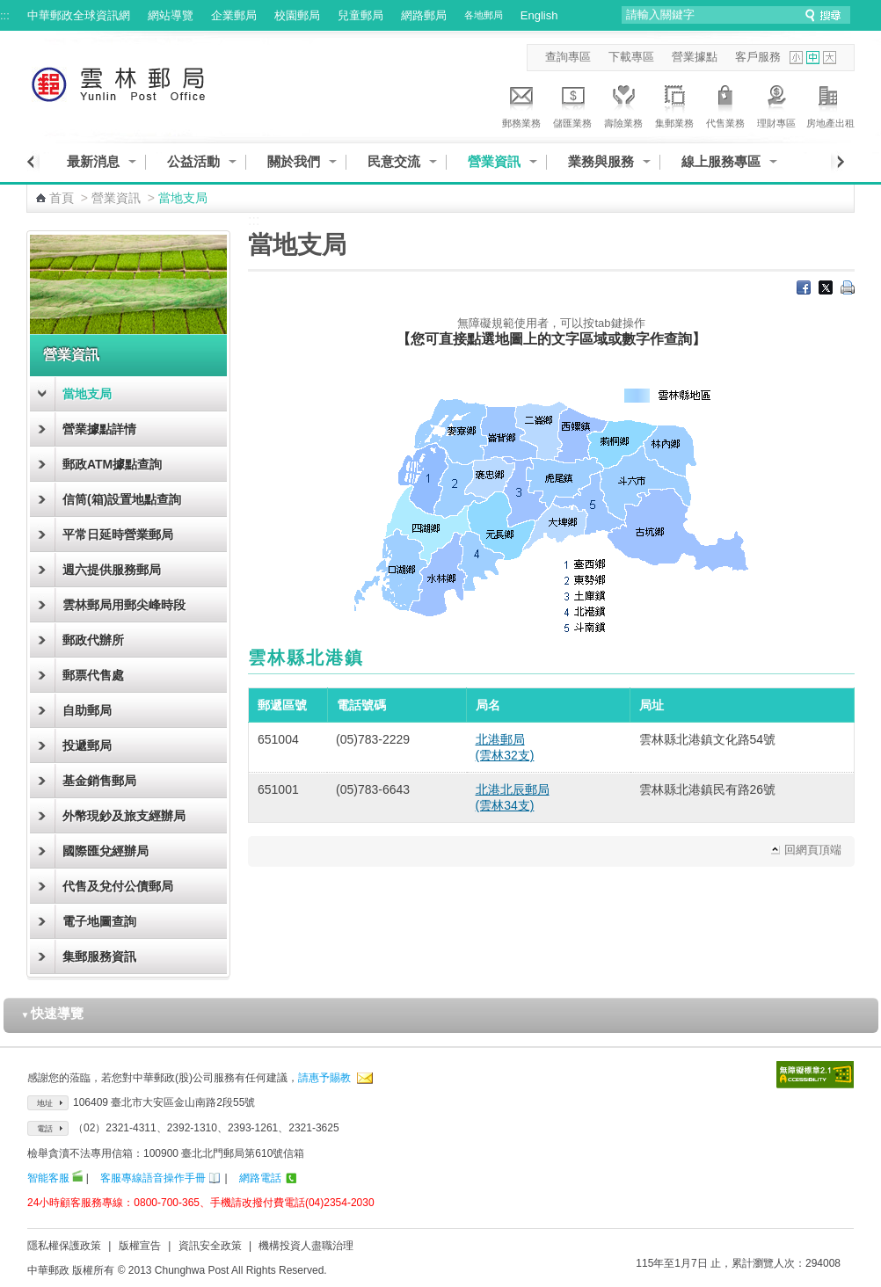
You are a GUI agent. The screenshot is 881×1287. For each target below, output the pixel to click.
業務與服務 (601, 161)
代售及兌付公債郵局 (117, 886)
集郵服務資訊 (99, 956)
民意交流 (394, 161)
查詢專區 (568, 56)
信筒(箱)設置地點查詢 (121, 499)
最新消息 (93, 161)
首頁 (61, 198)
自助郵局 (87, 710)
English (539, 15)
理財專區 (776, 103)
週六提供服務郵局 (111, 570)
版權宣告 (140, 1246)
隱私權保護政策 (64, 1246)
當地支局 (87, 394)
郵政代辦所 (93, 640)
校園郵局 (297, 15)
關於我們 (293, 161)
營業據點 (694, 56)
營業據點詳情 (99, 429)
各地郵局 (483, 15)
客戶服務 (758, 56)
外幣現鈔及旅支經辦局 (124, 816)
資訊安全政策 (210, 1246)
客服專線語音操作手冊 (153, 1178)
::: (5, 15)
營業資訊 (494, 161)
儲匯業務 (572, 103)
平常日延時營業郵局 (117, 534)
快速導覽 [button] (52, 1013)
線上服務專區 (721, 161)
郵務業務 (521, 103)
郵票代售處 (93, 675)
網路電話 (260, 1178)
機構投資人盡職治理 (305, 1246)
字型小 (796, 57)
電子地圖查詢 (99, 921)
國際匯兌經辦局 (105, 851)
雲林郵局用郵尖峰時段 (124, 605)
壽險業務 (623, 103)
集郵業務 (674, 103)
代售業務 (725, 103)
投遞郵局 (87, 745)
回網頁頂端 (812, 849)
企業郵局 (234, 15)
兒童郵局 (360, 15)
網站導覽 (170, 15)
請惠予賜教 (324, 1078)
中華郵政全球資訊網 (78, 15)
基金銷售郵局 (99, 781)
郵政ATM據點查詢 (112, 464)
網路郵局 (424, 15)
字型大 (829, 57)
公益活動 (193, 161)
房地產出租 (830, 103)
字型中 (812, 57)
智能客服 (48, 1178)
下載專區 (631, 56)
